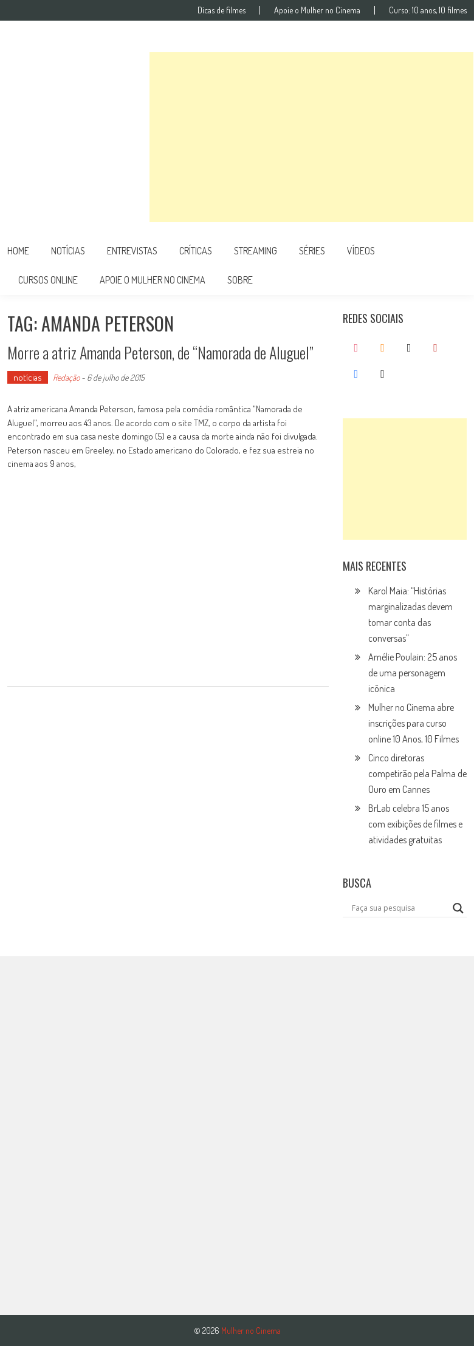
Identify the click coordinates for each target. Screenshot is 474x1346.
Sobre (240, 280)
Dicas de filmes (221, 10)
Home (18, 251)
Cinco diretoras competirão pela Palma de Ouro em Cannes (417, 773)
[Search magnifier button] (458, 908)
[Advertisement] (311, 137)
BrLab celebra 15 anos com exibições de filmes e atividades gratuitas (415, 824)
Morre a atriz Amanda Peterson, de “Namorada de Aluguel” (160, 352)
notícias (68, 251)
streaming (255, 251)
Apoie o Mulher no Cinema (317, 10)
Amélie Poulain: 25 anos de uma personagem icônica (412, 673)
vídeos (361, 251)
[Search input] (399, 908)
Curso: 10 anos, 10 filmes (428, 10)
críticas (195, 251)
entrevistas (132, 251)
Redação (66, 377)
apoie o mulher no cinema (152, 280)
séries (312, 251)
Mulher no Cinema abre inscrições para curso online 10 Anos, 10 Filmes (413, 723)
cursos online (48, 280)
